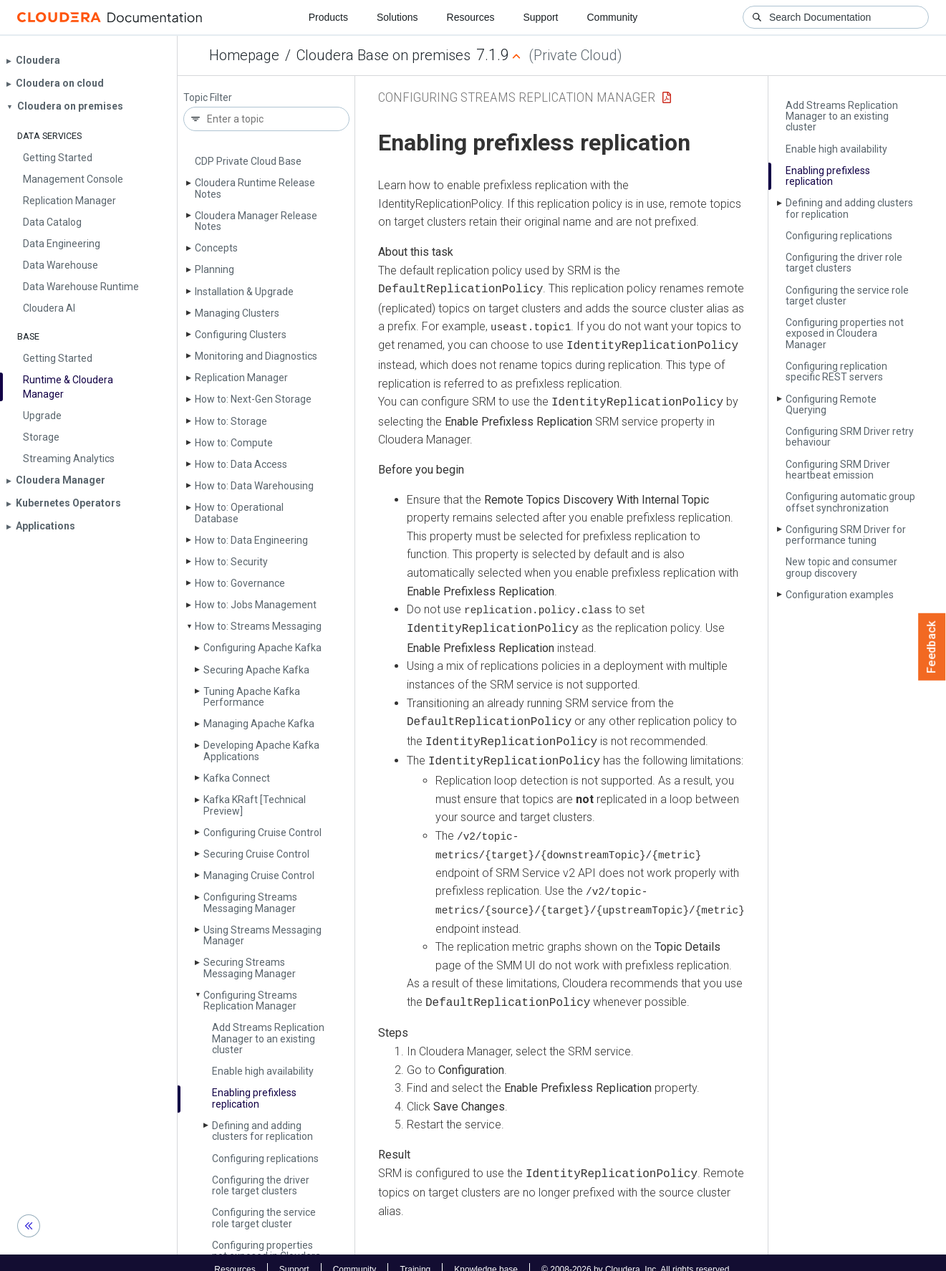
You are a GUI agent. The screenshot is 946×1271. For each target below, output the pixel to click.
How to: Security (231, 561)
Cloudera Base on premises (383, 55)
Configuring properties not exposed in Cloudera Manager (845, 333)
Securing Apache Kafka (256, 670)
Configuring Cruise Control (262, 832)
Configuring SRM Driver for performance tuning (846, 535)
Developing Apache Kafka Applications (261, 750)
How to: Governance (240, 583)
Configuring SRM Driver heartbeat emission (838, 470)
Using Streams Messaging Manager (262, 935)
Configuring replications (265, 1158)
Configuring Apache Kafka (262, 647)
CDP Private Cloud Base (248, 161)
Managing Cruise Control (258, 875)
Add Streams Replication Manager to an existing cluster (268, 1038)
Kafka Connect (236, 778)
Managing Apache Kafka (258, 723)
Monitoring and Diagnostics (256, 356)
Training (415, 1255)
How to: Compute (234, 443)
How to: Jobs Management (256, 604)
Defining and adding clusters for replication (262, 1131)
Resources (471, 17)
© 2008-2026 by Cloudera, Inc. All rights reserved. (636, 1255)
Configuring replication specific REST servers (836, 371)
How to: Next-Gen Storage (253, 399)
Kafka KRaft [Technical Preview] (254, 805)
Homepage (244, 55)
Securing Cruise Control (256, 854)
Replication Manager (241, 377)
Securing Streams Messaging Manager (249, 967)
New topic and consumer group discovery (841, 567)
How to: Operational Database (239, 513)
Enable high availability (263, 1071)
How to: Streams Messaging (258, 626)
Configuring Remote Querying (831, 404)
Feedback (932, 646)
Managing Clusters (237, 313)
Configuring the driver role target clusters (260, 1185)
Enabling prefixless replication (254, 1098)
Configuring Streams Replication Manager (250, 1000)
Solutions (397, 17)
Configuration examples (840, 594)
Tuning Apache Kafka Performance (251, 697)
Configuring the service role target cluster (264, 1218)
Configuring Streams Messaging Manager (250, 902)
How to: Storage (231, 421)
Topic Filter (207, 97)
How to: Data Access (241, 464)
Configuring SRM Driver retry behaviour (850, 437)
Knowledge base (486, 1255)
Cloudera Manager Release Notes (256, 221)
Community (612, 17)
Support (540, 17)
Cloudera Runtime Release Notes (255, 188)
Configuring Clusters (240, 334)
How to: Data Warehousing (254, 485)
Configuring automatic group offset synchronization (850, 502)
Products (328, 17)
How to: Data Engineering (251, 540)
